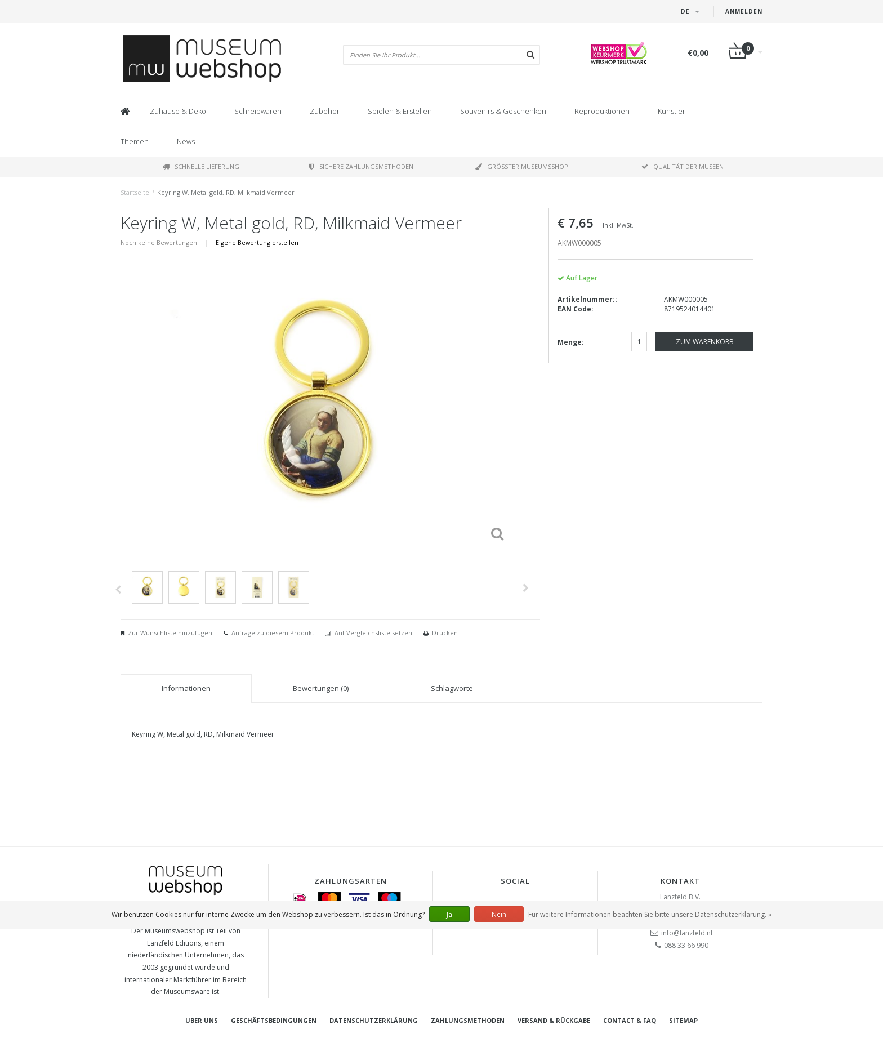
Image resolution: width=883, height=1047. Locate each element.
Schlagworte (452, 688)
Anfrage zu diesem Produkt (272, 633)
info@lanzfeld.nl (686, 933)
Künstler (671, 111)
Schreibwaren (258, 111)
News (186, 141)
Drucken (445, 633)
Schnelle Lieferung (201, 166)
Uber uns (201, 1020)
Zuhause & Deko (178, 111)
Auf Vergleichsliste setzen (373, 633)
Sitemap (683, 1020)
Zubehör (325, 111)
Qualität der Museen (682, 166)
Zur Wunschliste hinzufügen (170, 633)
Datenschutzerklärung (373, 1020)
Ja (449, 914)
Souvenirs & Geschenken (503, 111)
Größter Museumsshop (521, 166)
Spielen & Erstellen (400, 111)
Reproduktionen (602, 111)
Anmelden (743, 11)
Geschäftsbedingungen (273, 1020)
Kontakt (680, 881)
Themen (135, 141)
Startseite (135, 192)
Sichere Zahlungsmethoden (361, 166)
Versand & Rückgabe (554, 1020)
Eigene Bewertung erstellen (257, 242)
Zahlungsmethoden (468, 1020)
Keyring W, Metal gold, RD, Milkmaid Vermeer (226, 192)
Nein (499, 914)
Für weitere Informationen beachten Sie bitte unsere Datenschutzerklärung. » (649, 914)
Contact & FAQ (629, 1020)
